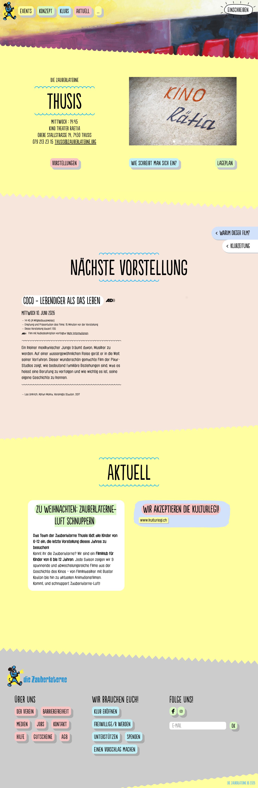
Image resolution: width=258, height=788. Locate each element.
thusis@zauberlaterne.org (75, 142)
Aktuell (83, 11)
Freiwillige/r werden (112, 724)
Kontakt (60, 724)
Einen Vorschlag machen (114, 749)
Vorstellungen (64, 163)
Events (26, 11)
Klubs (64, 11)
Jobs (40, 724)
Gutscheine (43, 737)
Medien (22, 724)
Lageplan (225, 163)
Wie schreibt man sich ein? (154, 163)
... (98, 11)
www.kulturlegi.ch (153, 520)
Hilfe (20, 737)
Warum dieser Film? (235, 233)
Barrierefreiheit (56, 711)
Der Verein (25, 711)
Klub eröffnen (105, 711)
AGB (65, 737)
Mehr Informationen (77, 333)
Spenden (133, 737)
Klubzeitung (240, 246)
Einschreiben (238, 9)
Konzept (45, 11)
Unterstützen (106, 737)
